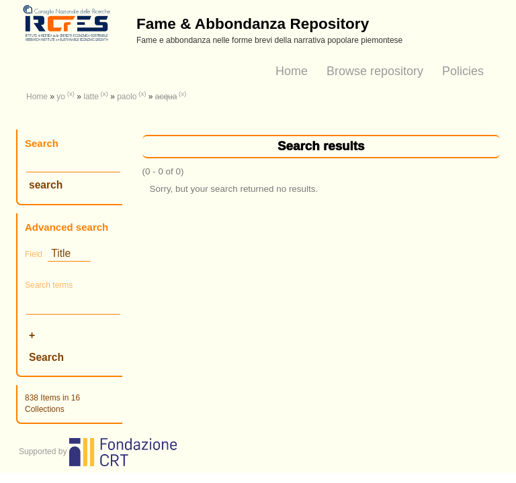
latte (91, 96)
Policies (463, 71)
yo (60, 96)
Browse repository (375, 71)
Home (291, 71)
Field (33, 254)
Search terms (49, 285)
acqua (166, 96)
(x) (71, 93)
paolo (126, 96)
